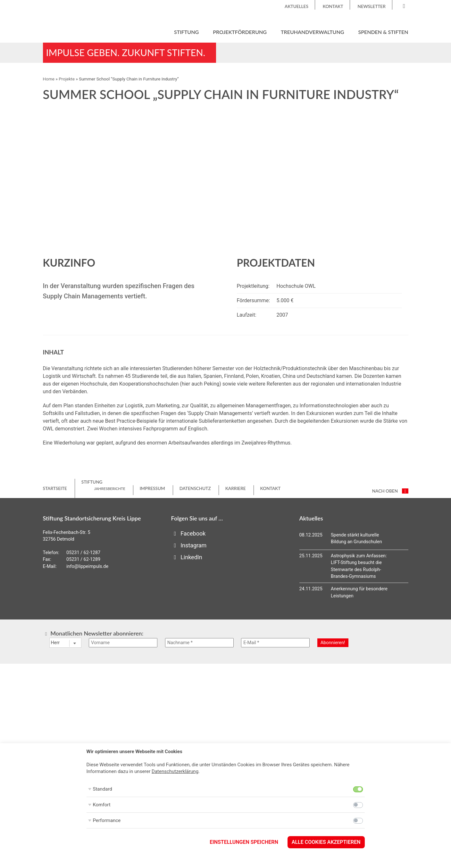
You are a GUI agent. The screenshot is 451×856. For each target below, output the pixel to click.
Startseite (55, 488)
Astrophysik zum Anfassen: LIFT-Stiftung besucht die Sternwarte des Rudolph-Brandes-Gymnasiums (359, 566)
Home (49, 78)
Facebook (188, 533)
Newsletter (372, 6)
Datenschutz (195, 488)
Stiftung (186, 32)
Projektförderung (240, 32)
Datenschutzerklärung (175, 771)
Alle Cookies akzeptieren (326, 842)
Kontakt (333, 6)
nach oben (390, 491)
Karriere (235, 488)
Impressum (152, 488)
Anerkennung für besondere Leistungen (359, 592)
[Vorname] (123, 642)
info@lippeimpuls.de (87, 566)
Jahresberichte (109, 488)
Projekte (67, 78)
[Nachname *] (199, 642)
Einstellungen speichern (244, 842)
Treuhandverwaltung (312, 32)
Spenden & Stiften (383, 32)
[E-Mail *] (275, 642)
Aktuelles (296, 6)
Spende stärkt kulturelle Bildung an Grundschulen (356, 538)
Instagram (189, 545)
